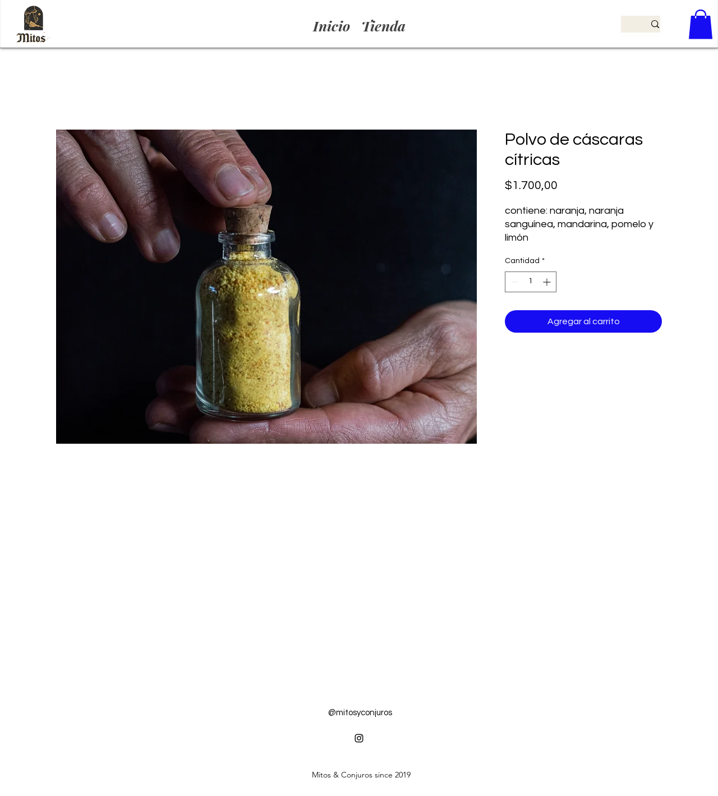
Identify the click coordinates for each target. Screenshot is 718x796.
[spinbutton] (531, 282)
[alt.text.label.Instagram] (359, 738)
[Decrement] (514, 282)
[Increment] (548, 282)
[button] (700, 24)
